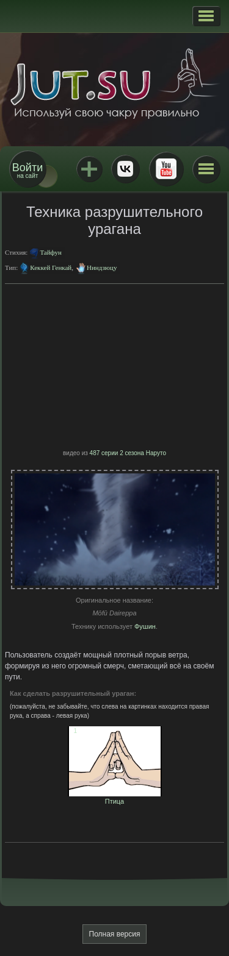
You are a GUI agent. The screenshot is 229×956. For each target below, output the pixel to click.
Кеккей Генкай (50, 267)
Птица (115, 797)
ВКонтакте (125, 169)
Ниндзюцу (102, 267)
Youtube (166, 169)
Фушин (145, 626)
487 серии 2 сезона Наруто (128, 453)
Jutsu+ (89, 169)
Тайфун (50, 252)
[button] (206, 16)
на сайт (27, 170)
